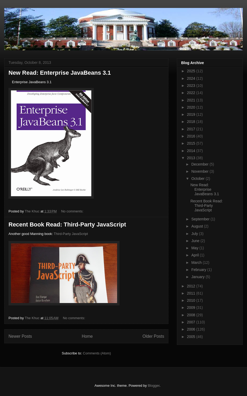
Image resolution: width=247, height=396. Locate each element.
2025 (191, 71)
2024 (191, 78)
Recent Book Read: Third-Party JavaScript (67, 224)
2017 (191, 129)
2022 (191, 93)
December (200, 164)
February (199, 270)
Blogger (153, 386)
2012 (191, 286)
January (198, 277)
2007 (191, 322)
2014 (191, 151)
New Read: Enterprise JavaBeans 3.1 (59, 72)
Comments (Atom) (97, 353)
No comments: (72, 211)
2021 (191, 100)
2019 (191, 114)
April (195, 255)
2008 (191, 315)
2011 (191, 293)
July (195, 234)
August (197, 226)
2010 (191, 300)
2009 (191, 307)
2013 (191, 158)
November (200, 171)
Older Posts (153, 336)
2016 (191, 136)
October (198, 178)
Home (87, 336)
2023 (191, 85)
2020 (191, 107)
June (195, 241)
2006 (191, 329)
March (197, 262)
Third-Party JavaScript (71, 234)
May (195, 248)
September (200, 219)
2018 (191, 121)
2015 (191, 143)
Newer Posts (20, 336)
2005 (191, 337)
